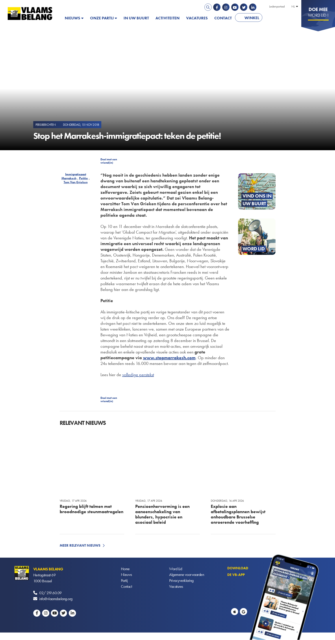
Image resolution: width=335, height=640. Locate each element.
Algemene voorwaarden (186, 574)
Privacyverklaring (181, 580)
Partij (124, 580)
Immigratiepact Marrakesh (73, 176)
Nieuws (72, 17)
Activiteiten (167, 17)
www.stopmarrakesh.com (169, 358)
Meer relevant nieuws (80, 545)
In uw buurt (136, 17)
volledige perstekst (138, 374)
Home (125, 569)
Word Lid (175, 569)
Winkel (251, 17)
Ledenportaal (277, 6)
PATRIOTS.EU (280, 17)
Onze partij (102, 17)
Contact (223, 17)
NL (293, 6)
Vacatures (197, 17)
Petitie (83, 178)
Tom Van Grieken (76, 182)
